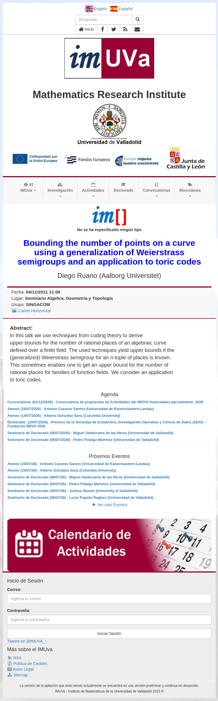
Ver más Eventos (109, 504)
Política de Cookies (27, 663)
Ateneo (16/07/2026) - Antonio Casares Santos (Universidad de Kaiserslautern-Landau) (80, 409)
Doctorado (123, 188)
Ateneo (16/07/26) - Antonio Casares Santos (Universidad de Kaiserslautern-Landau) (78, 464)
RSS (14, 658)
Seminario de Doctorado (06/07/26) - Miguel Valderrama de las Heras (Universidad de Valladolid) (88, 477)
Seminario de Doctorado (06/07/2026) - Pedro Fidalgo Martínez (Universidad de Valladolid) (83, 440)
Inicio (86, 29)
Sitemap (17, 675)
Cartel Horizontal (31, 310)
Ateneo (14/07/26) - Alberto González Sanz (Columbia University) (61, 470)
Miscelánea (190, 190)
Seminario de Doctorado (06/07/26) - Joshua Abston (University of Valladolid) (72, 491)
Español (121, 9)
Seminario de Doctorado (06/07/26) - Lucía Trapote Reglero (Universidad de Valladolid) (80, 498)
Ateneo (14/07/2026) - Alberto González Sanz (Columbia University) (63, 416)
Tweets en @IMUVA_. (26, 641)
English (96, 9)
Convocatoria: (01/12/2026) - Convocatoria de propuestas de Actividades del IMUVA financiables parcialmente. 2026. (105, 402)
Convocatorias (156, 190)
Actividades (93, 190)
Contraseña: (18, 610)
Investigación (60, 190)
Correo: (14, 589)
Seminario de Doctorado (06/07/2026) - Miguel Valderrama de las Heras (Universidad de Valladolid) (90, 433)
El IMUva (28, 187)
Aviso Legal (20, 669)
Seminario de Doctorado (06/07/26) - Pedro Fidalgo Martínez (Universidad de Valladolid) (81, 484)
